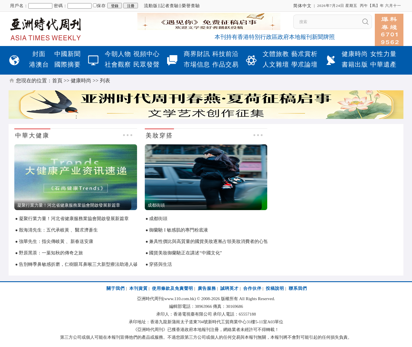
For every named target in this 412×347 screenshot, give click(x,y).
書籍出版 (355, 64)
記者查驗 (170, 5)
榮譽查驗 (191, 5)
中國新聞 (67, 53)
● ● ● (128, 135)
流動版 (151, 5)
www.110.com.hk (179, 298)
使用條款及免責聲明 (172, 288)
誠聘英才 (229, 288)
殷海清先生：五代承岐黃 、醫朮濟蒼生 (58, 230)
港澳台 (39, 64)
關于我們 (115, 288)
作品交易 (225, 64)
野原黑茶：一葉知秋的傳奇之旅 (51, 252)
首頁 (57, 80)
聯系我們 (298, 288)
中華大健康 (32, 135)
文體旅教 (276, 53)
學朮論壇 (304, 64)
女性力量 (383, 53)
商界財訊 (197, 53)
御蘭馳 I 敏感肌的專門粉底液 (178, 230)
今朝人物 (118, 53)
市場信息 (197, 64)
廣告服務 (207, 288)
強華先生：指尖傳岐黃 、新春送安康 (56, 241)
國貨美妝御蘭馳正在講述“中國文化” (185, 252)
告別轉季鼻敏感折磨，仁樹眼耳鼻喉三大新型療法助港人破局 (80, 264)
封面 (38, 53)
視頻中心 (146, 53)
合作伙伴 (252, 288)
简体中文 (302, 5)
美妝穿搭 (159, 135)
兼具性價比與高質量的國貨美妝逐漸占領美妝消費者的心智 (208, 241)
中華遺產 (383, 64)
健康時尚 (355, 53)
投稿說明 (275, 288)
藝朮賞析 (304, 53)
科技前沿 (225, 53)
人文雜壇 (276, 64)
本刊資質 (138, 288)
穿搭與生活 (160, 264)
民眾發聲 (146, 64)
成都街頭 (158, 218)
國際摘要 (67, 64)
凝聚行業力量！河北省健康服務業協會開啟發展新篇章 (74, 218)
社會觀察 (118, 64)
